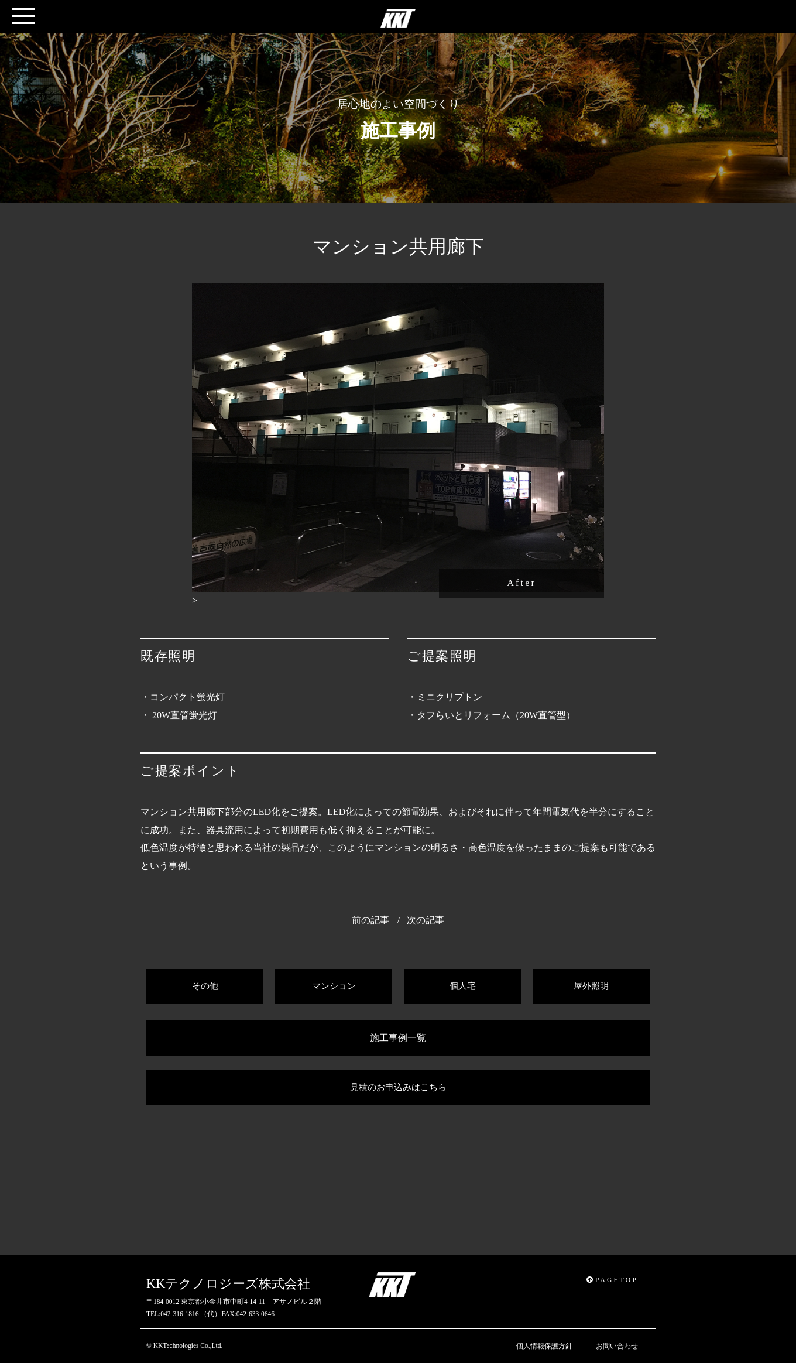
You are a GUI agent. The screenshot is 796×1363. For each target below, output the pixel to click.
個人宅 (463, 986)
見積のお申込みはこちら (398, 1087)
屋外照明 (591, 986)
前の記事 (370, 920)
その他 (205, 986)
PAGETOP (612, 1279)
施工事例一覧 (398, 1038)
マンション (334, 986)
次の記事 (425, 920)
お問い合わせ (617, 1346)
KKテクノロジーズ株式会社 (228, 1283)
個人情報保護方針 (544, 1346)
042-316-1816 (179, 1313)
